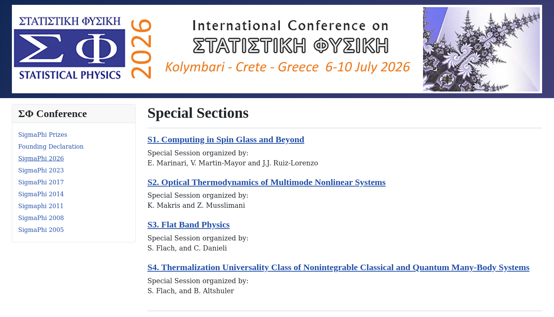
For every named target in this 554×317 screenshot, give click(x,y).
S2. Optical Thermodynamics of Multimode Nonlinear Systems (267, 182)
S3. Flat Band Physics (189, 224)
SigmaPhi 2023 (41, 170)
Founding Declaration (51, 146)
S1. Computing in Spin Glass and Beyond (226, 139)
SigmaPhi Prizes (42, 134)
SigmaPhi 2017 (41, 182)
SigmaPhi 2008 (41, 217)
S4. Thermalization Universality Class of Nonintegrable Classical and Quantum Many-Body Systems (338, 267)
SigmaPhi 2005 (41, 229)
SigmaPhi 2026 (41, 158)
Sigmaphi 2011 (41, 206)
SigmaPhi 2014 (41, 194)
